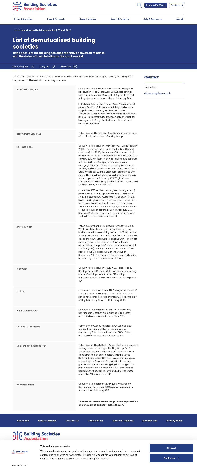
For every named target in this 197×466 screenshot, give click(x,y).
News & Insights (87, 19)
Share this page (24, 66)
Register (177, 5)
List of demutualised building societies (34, 30)
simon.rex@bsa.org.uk (157, 93)
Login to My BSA (155, 5)
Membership (149, 420)
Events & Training (120, 19)
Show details (47, 460)
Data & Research (56, 19)
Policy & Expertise (23, 19)
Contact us (72, 420)
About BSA (23, 420)
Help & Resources (152, 19)
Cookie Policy (95, 420)
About (179, 19)
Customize (171, 451)
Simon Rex (69, 66)
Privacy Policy (174, 420)
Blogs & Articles (47, 420)
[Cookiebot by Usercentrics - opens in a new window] (19, 460)
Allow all (171, 441)
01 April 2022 (64, 30)
